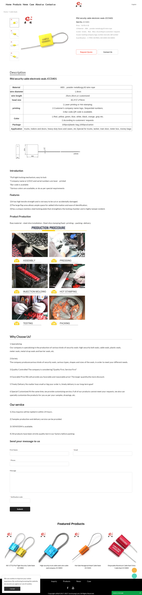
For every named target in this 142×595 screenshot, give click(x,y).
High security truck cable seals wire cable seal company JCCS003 (54, 566)
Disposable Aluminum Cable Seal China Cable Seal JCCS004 (121, 566)
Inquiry (54, 581)
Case (31, 4)
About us (39, 4)
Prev (14, 15)
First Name (14, 450)
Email (75, 450)
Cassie (134, 576)
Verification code (16, 497)
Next (14, 64)
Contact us (50, 4)
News (25, 4)
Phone (12, 460)
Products (17, 4)
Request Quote (86, 52)
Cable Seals (13, 12)
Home (8, 4)
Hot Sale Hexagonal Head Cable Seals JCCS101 (88, 566)
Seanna (134, 570)
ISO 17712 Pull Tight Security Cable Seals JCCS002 (20, 566)
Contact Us (107, 52)
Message (13, 471)
